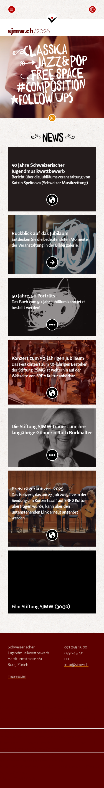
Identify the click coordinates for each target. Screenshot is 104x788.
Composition (56, 86)
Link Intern (52, 262)
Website (52, 200)
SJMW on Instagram (52, 118)
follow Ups (46, 99)
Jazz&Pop (61, 62)
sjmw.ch (29, 31)
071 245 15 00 (75, 647)
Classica (46, 50)
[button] (12, 9)
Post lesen (52, 324)
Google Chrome (34, 725)
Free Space (57, 74)
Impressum (17, 676)
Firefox (5, 725)
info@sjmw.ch (76, 665)
